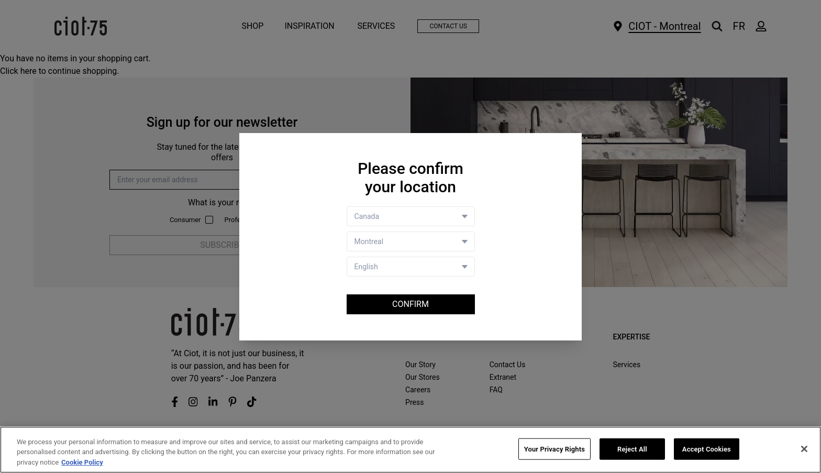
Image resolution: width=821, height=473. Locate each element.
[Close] (804, 449)
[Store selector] (411, 241)
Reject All (632, 450)
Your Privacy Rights (554, 450)
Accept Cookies (706, 450)
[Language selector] (411, 267)
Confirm (410, 304)
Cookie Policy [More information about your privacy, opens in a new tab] (82, 463)
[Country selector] (411, 216)
